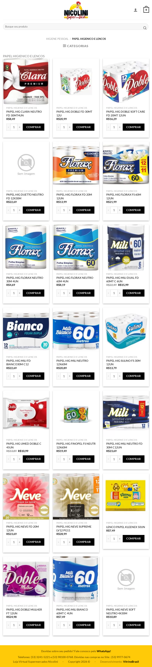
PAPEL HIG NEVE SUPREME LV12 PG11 (73, 528)
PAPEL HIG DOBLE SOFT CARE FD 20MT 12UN (125, 113)
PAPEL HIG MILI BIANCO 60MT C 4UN (72, 611)
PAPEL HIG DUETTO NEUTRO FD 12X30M (25, 196)
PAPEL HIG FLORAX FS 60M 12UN (123, 196)
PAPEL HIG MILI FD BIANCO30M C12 (18, 362)
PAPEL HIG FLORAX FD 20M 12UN (74, 196)
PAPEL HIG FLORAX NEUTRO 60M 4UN (74, 279)
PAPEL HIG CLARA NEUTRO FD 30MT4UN (24, 113)
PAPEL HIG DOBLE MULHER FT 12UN (24, 611)
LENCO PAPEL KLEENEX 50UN (125, 527)
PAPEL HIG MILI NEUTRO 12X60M (72, 362)
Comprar (33, 127)
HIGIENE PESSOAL (57, 38)
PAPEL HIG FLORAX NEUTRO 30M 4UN (24, 279)
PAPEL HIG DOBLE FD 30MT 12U (74, 113)
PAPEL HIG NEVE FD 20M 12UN (22, 528)
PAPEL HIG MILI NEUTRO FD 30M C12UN (124, 445)
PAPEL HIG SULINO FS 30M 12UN (123, 362)
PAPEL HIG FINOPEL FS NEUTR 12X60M (76, 445)
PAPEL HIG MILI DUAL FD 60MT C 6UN (122, 279)
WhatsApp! (104, 651)
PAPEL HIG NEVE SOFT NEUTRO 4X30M (120, 611)
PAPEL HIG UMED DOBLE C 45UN (23, 445)
